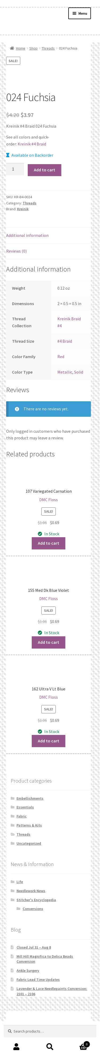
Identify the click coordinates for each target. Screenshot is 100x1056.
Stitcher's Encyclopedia (36, 899)
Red (60, 356)
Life (20, 881)
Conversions (33, 908)
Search (50, 1047)
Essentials (25, 807)
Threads (48, 48)
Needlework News (31, 890)
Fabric (22, 816)
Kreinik (23, 209)
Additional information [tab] (27, 235)
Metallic (64, 372)
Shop (33, 48)
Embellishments (30, 798)
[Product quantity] (15, 169)
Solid (78, 372)
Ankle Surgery (28, 970)
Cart (78, 1043)
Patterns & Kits (29, 825)
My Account (16, 1047)
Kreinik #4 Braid (32, 144)
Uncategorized (29, 843)
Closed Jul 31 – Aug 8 (34, 947)
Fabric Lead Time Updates (38, 979)
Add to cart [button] (48, 543)
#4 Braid (64, 341)
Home (20, 48)
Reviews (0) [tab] (16, 251)
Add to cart (44, 169)
